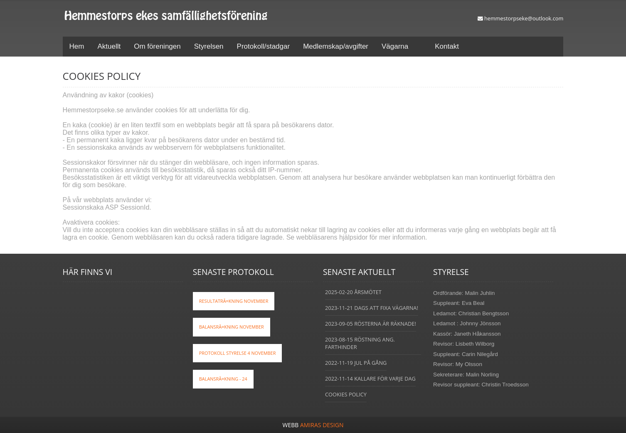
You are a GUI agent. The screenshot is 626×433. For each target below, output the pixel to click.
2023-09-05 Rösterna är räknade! (370, 323)
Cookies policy (346, 394)
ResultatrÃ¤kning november (234, 301)
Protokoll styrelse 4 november (237, 353)
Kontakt (447, 46)
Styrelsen (209, 46)
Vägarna (395, 46)
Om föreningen (157, 46)
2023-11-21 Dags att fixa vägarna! (371, 308)
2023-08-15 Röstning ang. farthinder (360, 343)
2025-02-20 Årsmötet (353, 292)
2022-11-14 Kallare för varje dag (370, 378)
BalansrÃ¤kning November (231, 327)
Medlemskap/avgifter (335, 46)
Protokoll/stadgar (263, 46)
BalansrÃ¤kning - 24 (223, 379)
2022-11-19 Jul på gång (356, 362)
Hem (76, 46)
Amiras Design (321, 425)
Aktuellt (109, 46)
